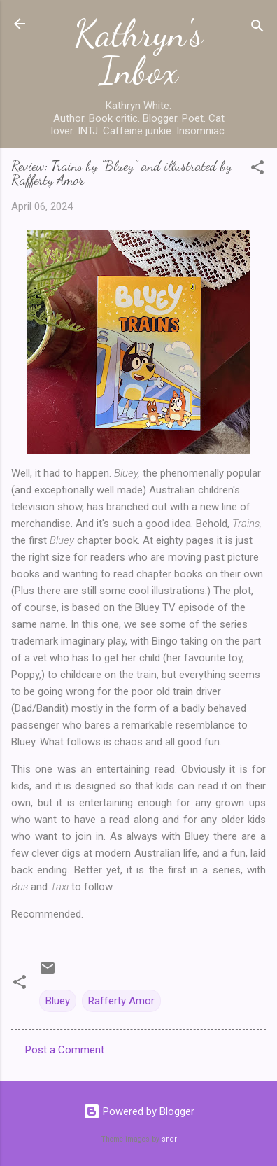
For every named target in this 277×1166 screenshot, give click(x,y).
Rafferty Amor (121, 1001)
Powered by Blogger (138, 1111)
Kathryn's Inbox (138, 52)
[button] (257, 170)
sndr (169, 1139)
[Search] (257, 28)
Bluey (57, 1001)
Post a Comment (64, 1050)
